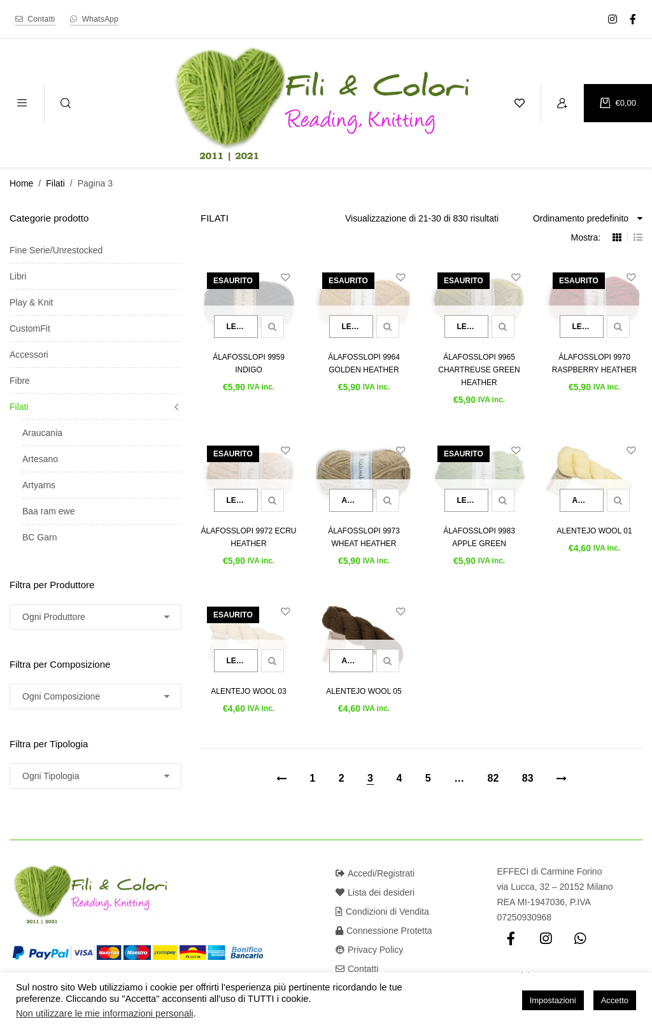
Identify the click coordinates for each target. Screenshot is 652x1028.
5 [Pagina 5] (428, 778)
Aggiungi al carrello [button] (357, 500)
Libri (18, 276)
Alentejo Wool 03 (248, 691)
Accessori (29, 354)
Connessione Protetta (384, 930)
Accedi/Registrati (375, 873)
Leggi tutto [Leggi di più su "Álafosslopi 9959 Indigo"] (242, 326)
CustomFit (30, 328)
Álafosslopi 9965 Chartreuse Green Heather (479, 370)
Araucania (42, 433)
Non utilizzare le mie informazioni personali (105, 1013)
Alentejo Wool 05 (363, 691)
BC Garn (39, 537)
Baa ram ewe (48, 511)
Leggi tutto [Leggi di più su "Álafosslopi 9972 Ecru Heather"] (242, 500)
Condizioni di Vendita (382, 911)
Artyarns (38, 485)
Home (21, 183)
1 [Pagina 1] (312, 778)
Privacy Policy (369, 949)
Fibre (20, 381)
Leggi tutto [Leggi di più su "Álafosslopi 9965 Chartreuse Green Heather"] (472, 326)
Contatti (357, 968)
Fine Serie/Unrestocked (56, 250)
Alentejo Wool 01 (594, 530)
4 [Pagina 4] (399, 778)
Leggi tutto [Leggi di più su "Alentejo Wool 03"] (242, 660)
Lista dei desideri (375, 892)
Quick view (272, 326)
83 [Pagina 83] (528, 778)
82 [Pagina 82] (493, 778)
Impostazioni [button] (553, 1000)
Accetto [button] (614, 1000)
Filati (55, 183)
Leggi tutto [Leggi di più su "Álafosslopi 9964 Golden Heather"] (357, 326)
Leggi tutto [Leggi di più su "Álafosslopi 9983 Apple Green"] (472, 500)
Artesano (40, 459)
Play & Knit (31, 302)
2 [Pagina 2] (341, 778)
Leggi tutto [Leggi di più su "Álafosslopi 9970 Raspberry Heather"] (588, 326)
